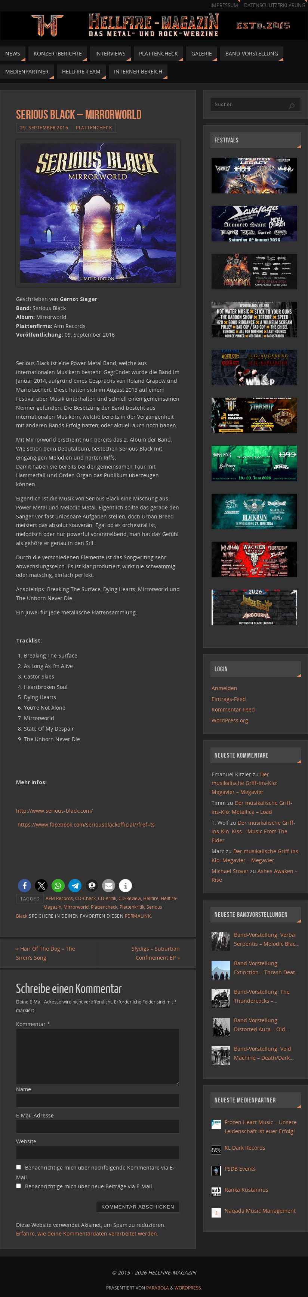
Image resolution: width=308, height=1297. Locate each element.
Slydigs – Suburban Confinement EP (156, 953)
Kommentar (33, 1023)
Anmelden (224, 688)
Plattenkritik (132, 907)
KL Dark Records (245, 1147)
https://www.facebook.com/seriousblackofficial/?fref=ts (86, 824)
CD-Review (129, 898)
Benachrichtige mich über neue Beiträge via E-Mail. (89, 1186)
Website (26, 1141)
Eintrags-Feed (229, 698)
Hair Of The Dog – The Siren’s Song (45, 953)
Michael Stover (230, 871)
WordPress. (188, 1288)
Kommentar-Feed (233, 709)
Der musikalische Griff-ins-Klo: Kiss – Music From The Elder (253, 831)
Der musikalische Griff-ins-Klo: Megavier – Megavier (244, 783)
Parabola (157, 1288)
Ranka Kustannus (246, 1189)
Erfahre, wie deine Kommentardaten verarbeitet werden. (87, 1233)
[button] (24, 885)
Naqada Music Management (260, 1210)
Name (23, 1089)
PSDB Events (240, 1168)
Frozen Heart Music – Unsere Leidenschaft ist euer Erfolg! (261, 1127)
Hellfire (150, 898)
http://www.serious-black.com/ (54, 810)
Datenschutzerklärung (274, 5)
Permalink (138, 916)
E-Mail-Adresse (35, 1115)
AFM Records (59, 898)
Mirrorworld (76, 907)
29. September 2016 (44, 127)
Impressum (224, 5)
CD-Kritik (107, 898)
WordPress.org (230, 720)
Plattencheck (94, 127)
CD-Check (85, 898)
